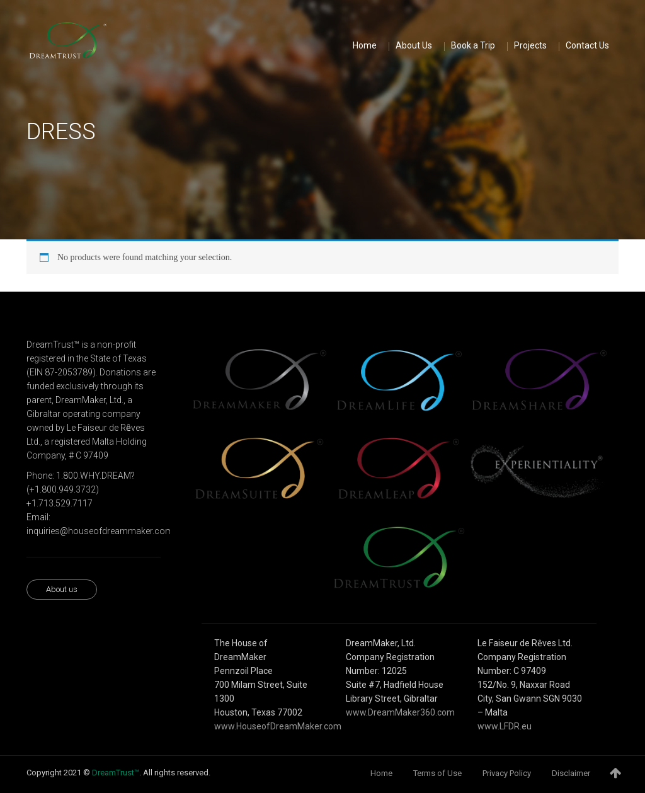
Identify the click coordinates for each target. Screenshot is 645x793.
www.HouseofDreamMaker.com (277, 726)
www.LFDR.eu (504, 726)
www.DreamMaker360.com (400, 712)
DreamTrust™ (115, 772)
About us (61, 589)
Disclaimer (571, 773)
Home (381, 773)
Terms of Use (437, 773)
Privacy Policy (506, 773)
